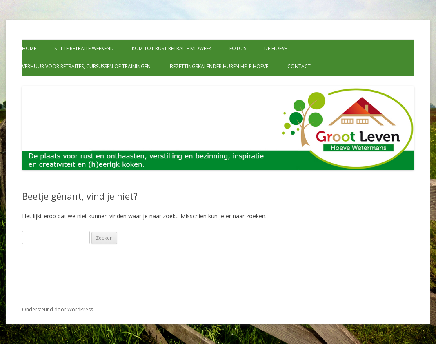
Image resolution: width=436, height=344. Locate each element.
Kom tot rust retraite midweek (171, 48)
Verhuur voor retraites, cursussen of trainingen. (87, 66)
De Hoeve (275, 48)
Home (29, 48)
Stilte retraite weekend (84, 48)
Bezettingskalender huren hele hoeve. (219, 66)
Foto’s (237, 48)
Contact (299, 66)
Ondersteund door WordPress (57, 309)
